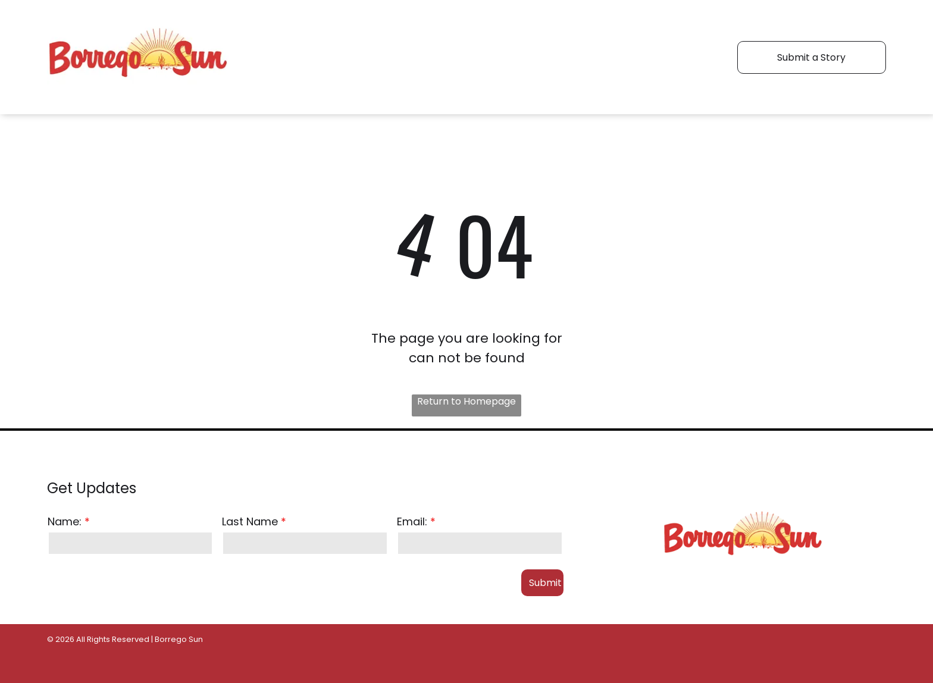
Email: (412, 521)
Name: (65, 521)
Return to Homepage (466, 401)
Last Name (250, 521)
